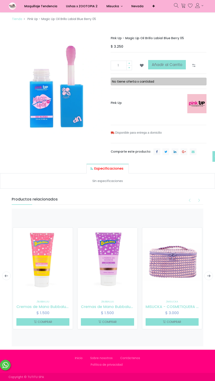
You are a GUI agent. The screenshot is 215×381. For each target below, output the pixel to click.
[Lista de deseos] (190, 6)
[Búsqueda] (176, 6)
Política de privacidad (107, 364)
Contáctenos (130, 358)
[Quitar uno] (129, 68)
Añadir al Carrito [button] (167, 64)
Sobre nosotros (101, 358)
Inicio (79, 358)
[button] (153, 6)
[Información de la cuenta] (199, 5)
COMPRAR (43, 322)
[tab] (107, 168)
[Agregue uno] (129, 63)
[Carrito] (183, 6)
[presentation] (6, 276)
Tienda (17, 19)
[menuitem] (41, 6)
